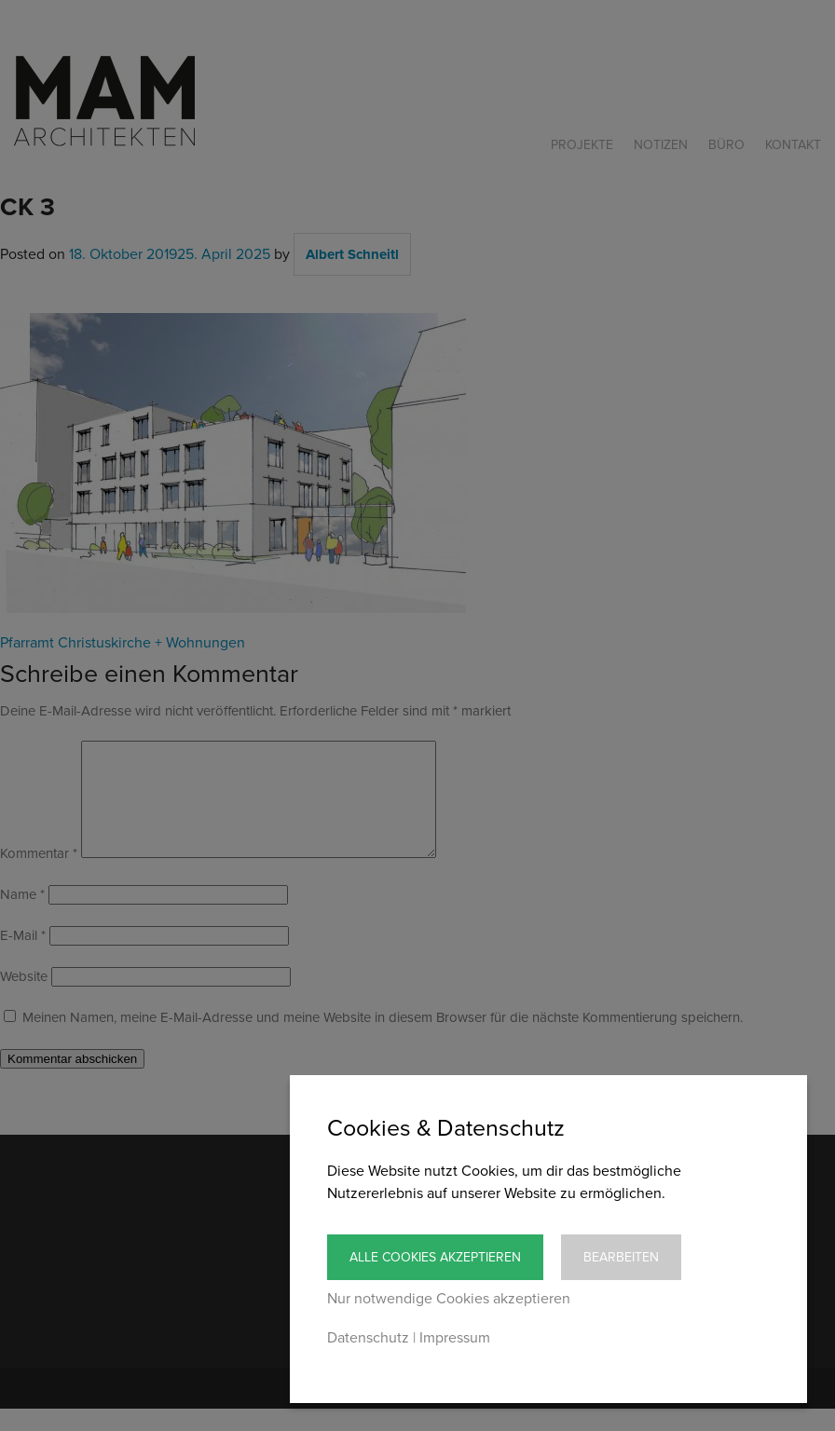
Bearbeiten (621, 1257)
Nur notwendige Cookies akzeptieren (448, 1298)
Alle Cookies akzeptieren (435, 1257)
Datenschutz (368, 1338)
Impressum (454, 1338)
